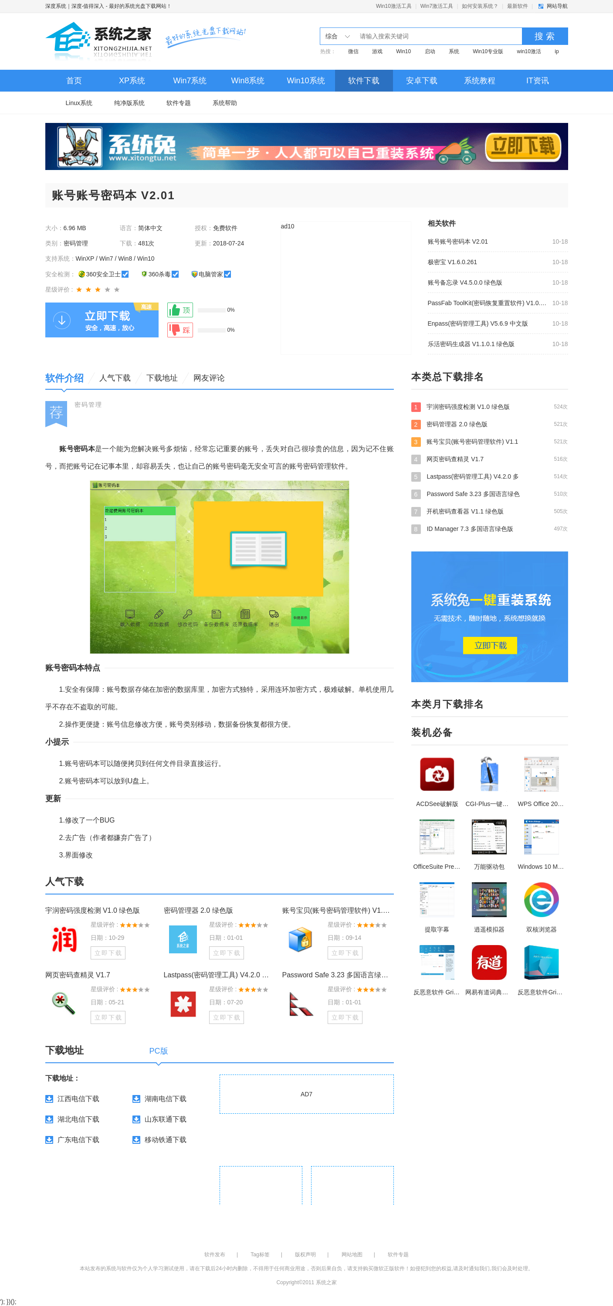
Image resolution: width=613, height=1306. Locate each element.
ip (557, 51)
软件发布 (214, 1255)
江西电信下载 (78, 1098)
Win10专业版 (488, 51)
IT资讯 (537, 80)
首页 (74, 80)
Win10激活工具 (394, 6)
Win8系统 (247, 80)
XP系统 (132, 80)
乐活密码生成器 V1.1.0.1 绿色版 (471, 343)
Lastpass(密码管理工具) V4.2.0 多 (489, 476)
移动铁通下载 (165, 1139)
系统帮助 (225, 102)
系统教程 (479, 80)
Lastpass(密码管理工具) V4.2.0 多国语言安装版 (219, 975)
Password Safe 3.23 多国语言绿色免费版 (338, 975)
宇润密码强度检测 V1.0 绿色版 (92, 910)
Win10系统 (306, 80)
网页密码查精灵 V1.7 (77, 975)
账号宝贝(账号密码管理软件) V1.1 (489, 441)
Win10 (403, 51)
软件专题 (178, 102)
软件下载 (363, 80)
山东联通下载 (165, 1119)
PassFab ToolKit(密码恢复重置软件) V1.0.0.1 (487, 302)
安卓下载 (421, 80)
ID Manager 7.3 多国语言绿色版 (489, 529)
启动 (430, 51)
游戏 (377, 51)
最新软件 (517, 6)
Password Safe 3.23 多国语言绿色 (489, 494)
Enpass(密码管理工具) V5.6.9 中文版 (478, 323)
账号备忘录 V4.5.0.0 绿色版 (465, 282)
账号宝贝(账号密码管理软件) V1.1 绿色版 (338, 910)
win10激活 (529, 51)
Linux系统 (79, 102)
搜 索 (545, 36)
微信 (353, 51)
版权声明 (305, 1255)
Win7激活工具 (436, 6)
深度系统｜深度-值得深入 (75, 6)
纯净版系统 (129, 102)
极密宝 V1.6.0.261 (453, 261)
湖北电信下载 (78, 1119)
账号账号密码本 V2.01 (458, 241)
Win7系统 (190, 80)
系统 (454, 51)
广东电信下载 (78, 1139)
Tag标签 (260, 1255)
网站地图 (352, 1255)
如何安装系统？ (480, 6)
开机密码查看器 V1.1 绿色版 (489, 511)
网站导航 (557, 6)
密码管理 (88, 404)
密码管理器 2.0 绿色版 (198, 910)
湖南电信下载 (165, 1098)
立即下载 (108, 952)
